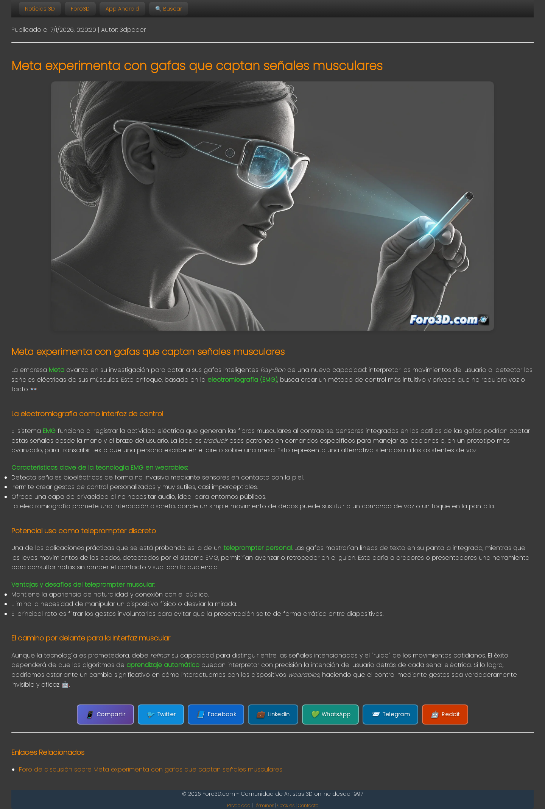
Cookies (285, 805)
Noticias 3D (40, 8)
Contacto (308, 805)
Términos (264, 805)
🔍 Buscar (168, 8)
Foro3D (80, 8)
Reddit (445, 714)
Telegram (390, 714)
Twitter (161, 714)
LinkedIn (273, 714)
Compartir (105, 714)
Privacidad (239, 805)
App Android (122, 8)
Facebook (216, 714)
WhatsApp (330, 714)
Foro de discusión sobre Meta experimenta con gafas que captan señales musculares (150, 769)
